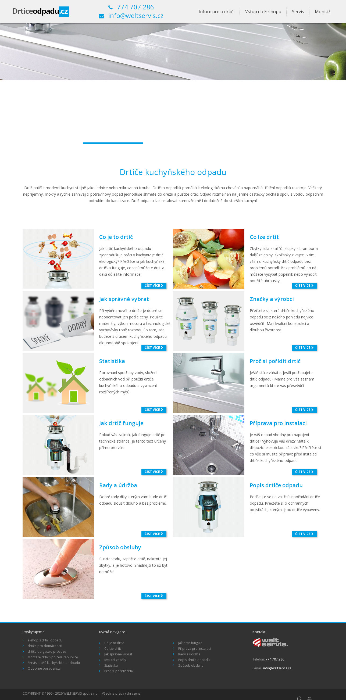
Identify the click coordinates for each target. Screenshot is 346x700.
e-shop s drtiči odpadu (45, 640)
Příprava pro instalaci (278, 423)
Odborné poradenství (44, 668)
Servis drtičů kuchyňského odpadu (54, 662)
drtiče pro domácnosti (45, 646)
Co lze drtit (264, 236)
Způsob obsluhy (120, 547)
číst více (154, 285)
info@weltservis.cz (131, 16)
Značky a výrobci (272, 299)
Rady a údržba (118, 485)
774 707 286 (131, 7)
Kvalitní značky (115, 660)
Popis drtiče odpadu (276, 485)
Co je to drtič (116, 236)
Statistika (112, 361)
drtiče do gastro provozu (47, 651)
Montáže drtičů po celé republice (53, 657)
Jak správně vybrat (124, 299)
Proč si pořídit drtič (275, 361)
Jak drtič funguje (121, 423)
